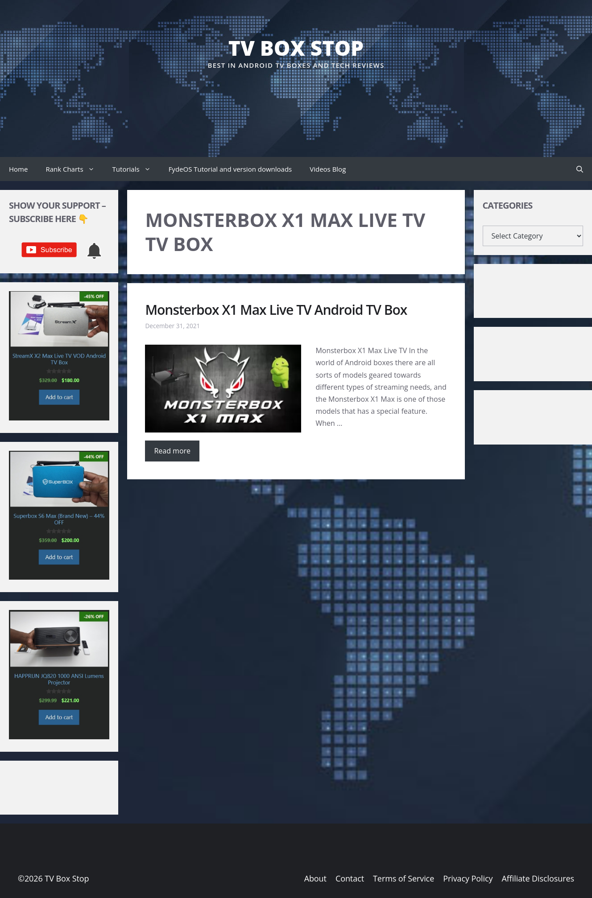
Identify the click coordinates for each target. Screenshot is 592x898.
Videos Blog (328, 169)
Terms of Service (403, 878)
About (315, 878)
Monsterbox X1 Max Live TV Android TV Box (276, 310)
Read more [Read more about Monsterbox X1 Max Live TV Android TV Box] (172, 451)
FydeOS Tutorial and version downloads (230, 169)
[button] (579, 169)
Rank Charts (74, 169)
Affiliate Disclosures (538, 878)
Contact (349, 878)
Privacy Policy (468, 878)
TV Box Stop (296, 48)
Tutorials (136, 169)
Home (18, 169)
